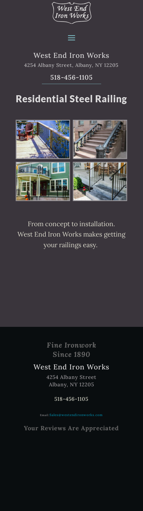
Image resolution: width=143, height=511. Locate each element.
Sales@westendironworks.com (76, 415)
